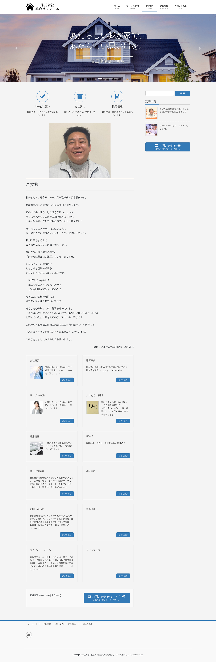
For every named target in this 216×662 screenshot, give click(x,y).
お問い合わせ (86, 624)
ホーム (31, 624)
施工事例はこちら (108, 64)
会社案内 (59, 624)
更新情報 (72, 624)
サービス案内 (45, 624)
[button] (16, 48)
